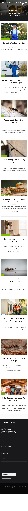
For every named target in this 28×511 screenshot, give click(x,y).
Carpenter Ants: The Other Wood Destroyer (14, 374)
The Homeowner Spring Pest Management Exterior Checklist (14, 13)
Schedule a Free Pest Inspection (14, 45)
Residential (4, 327)
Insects (3, 79)
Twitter (10, 508)
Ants (3, 286)
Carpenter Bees (4, 162)
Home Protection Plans (7, 462)
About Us (4, 467)
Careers (4, 472)
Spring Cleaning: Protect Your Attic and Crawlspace (14, 416)
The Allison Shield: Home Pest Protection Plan (14, 250)
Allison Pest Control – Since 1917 (11, 2)
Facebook (17, 508)
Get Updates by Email (6, 487)
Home (4, 458)
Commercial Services (7, 465)
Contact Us (5, 474)
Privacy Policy (5, 470)
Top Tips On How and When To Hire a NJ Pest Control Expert (14, 85)
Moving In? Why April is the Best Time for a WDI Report (14, 333)
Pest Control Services (5, 40)
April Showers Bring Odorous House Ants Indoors (14, 291)
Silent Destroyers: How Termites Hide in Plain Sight (14, 209)
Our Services (5, 460)
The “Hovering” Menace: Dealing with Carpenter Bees (14, 167)
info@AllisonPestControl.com (16, 503)
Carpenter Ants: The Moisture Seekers (14, 126)
